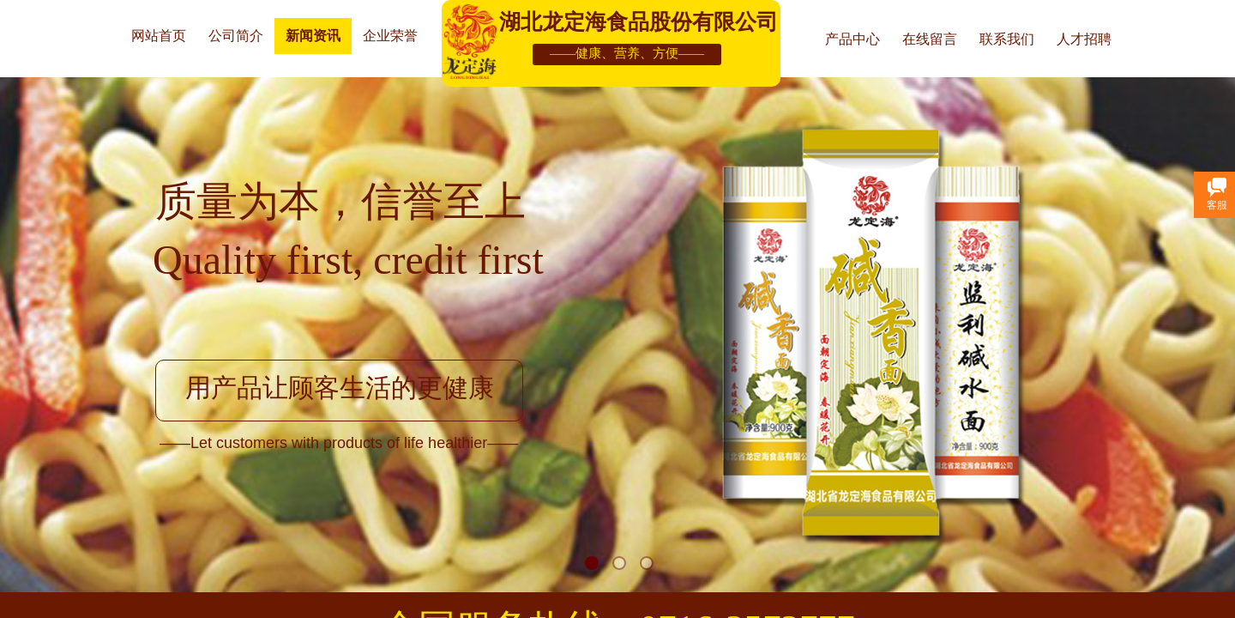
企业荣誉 (390, 35)
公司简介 (235, 35)
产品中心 (852, 39)
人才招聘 (1084, 39)
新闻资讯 (313, 35)
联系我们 (1006, 39)
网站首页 (158, 35)
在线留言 (929, 39)
